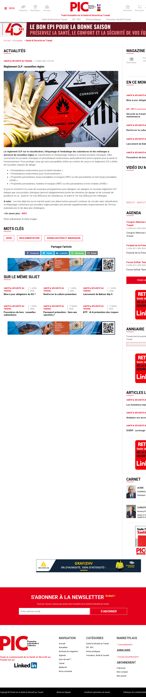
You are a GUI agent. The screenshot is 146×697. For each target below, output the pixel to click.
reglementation (29, 238)
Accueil (7, 40)
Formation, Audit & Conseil (118, 19)
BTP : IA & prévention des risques (100, 312)
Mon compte (122, 672)
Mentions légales (64, 692)
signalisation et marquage (64, 238)
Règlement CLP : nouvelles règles (24, 66)
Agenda (62, 655)
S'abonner (121, 668)
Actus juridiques (93, 19)
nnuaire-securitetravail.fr (128, 657)
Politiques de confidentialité (134, 692)
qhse (9, 238)
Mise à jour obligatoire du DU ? (20, 294)
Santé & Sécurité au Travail (54, 19)
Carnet (61, 663)
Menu (9, 8)
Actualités (18, 40)
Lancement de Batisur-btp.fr (98, 294)
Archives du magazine (68, 651)
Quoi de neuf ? (65, 659)
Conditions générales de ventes (97, 692)
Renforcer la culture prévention (59, 294)
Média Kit (63, 667)
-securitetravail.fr (124, 644)
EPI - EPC (76, 19)
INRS (24, 213)
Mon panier (121, 676)
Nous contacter (65, 671)
